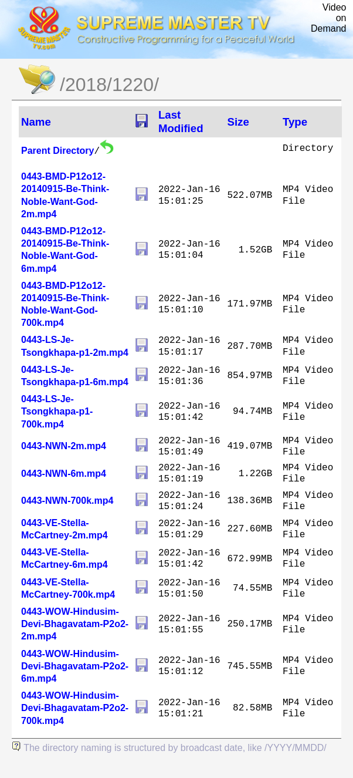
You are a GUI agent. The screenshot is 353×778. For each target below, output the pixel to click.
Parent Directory (57, 151)
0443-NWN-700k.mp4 (67, 501)
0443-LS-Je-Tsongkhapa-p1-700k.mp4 (57, 411)
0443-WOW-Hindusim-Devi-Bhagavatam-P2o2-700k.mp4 (74, 708)
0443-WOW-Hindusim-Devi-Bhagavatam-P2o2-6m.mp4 (74, 666)
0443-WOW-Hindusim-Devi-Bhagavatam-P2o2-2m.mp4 (74, 624)
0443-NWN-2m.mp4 (63, 446)
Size (238, 122)
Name (36, 122)
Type (295, 122)
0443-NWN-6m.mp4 (63, 474)
